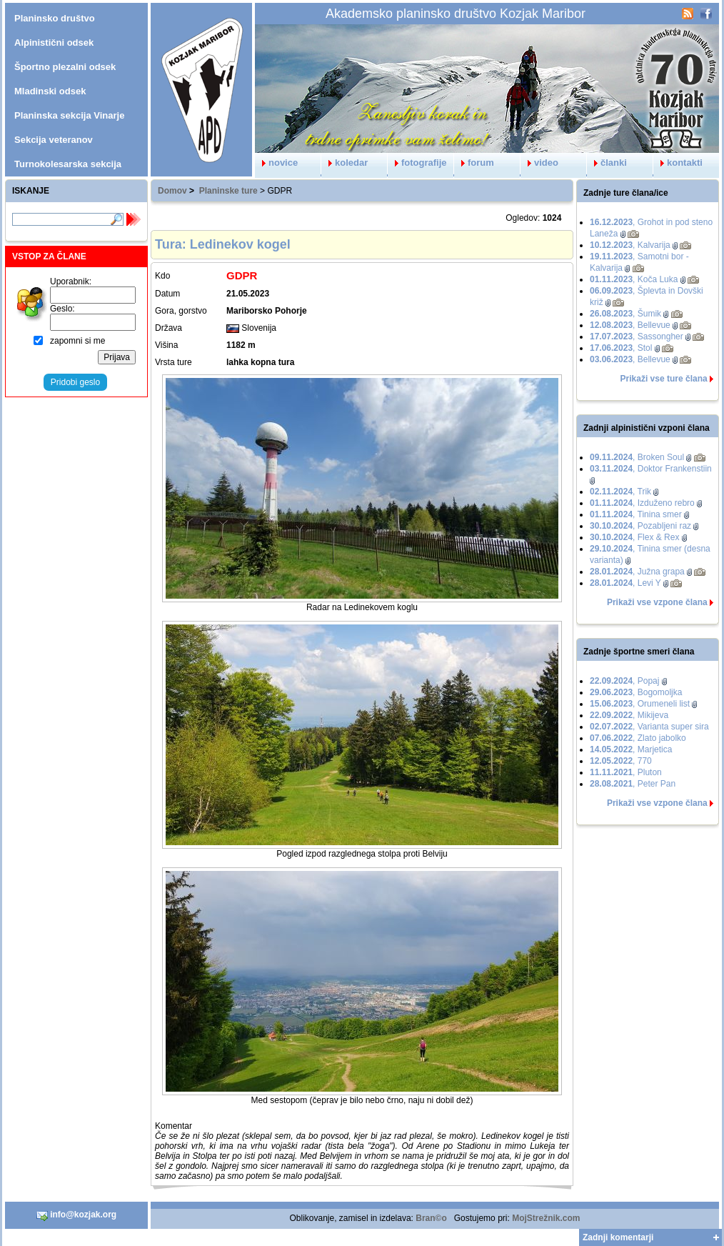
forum (474, 162)
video (539, 162)
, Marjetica (631, 749)
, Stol (621, 348)
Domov (172, 191)
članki (607, 162)
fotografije (417, 162)
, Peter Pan (632, 784)
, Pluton (626, 772)
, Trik (620, 492)
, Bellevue (630, 325)
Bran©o (431, 1218)
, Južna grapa (637, 572)
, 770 (621, 761)
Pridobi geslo (75, 382)
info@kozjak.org (76, 1215)
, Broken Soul (637, 457)
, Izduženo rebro (642, 503)
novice (276, 162)
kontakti (678, 162)
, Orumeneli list (640, 704)
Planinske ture (228, 191)
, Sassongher (636, 337)
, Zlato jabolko (638, 738)
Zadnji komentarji (618, 1237)
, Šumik (625, 314)
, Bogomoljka (636, 692)
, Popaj (624, 681)
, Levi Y (625, 583)
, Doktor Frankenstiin (651, 469)
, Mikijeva (629, 715)
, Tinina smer (636, 514)
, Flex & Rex (634, 537)
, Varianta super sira (649, 727)
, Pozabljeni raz (640, 526)
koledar (344, 162)
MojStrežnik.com (546, 1218)
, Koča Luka (634, 279)
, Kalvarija (630, 245)
